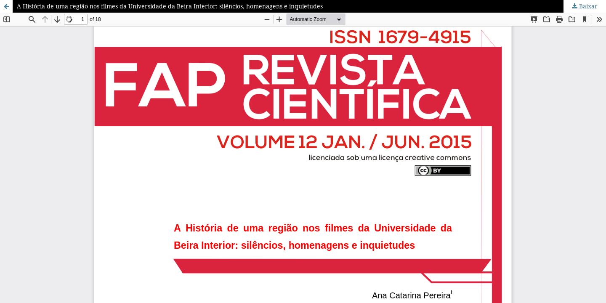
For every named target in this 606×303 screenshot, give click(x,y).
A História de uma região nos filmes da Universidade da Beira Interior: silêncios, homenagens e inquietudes (170, 6)
